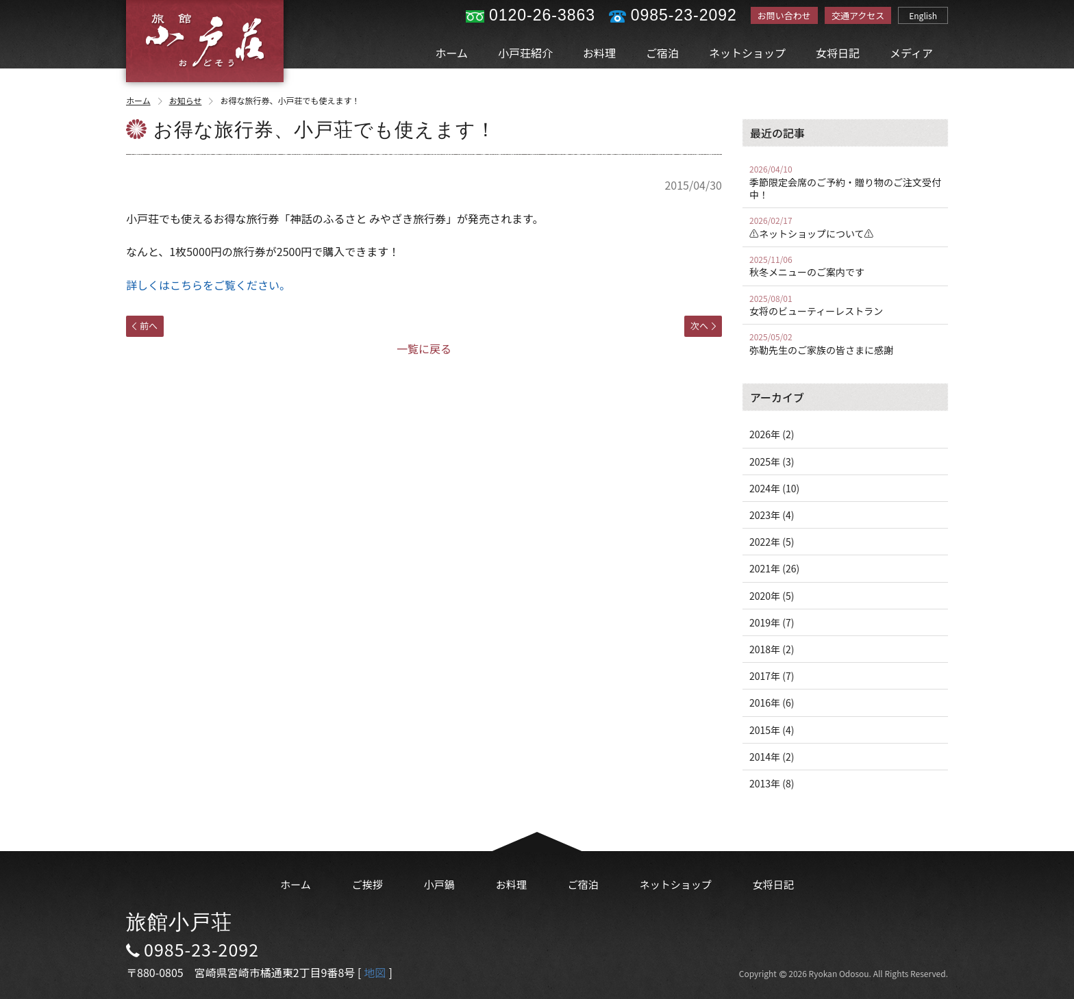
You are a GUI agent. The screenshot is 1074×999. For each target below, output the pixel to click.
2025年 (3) (771, 461)
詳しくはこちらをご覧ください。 (208, 285)
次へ (703, 325)
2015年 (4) (771, 730)
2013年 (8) (771, 783)
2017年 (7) (771, 676)
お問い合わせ (784, 15)
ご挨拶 (367, 884)
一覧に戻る (424, 348)
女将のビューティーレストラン (845, 305)
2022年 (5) (771, 541)
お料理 (599, 53)
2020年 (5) (771, 596)
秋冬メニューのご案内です (845, 266)
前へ (145, 325)
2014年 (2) (771, 756)
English (923, 15)
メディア (911, 53)
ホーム (452, 53)
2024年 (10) (774, 488)
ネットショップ (747, 53)
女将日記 (838, 53)
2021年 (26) (774, 568)
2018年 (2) (771, 649)
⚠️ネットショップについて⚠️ (845, 227)
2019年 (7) (771, 622)
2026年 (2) (771, 434)
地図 (375, 972)
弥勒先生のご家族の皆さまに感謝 (845, 344)
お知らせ (192, 100)
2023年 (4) (771, 515)
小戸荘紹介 (525, 53)
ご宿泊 (662, 53)
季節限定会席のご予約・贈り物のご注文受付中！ (845, 182)
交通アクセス (858, 15)
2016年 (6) (771, 702)
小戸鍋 (439, 884)
